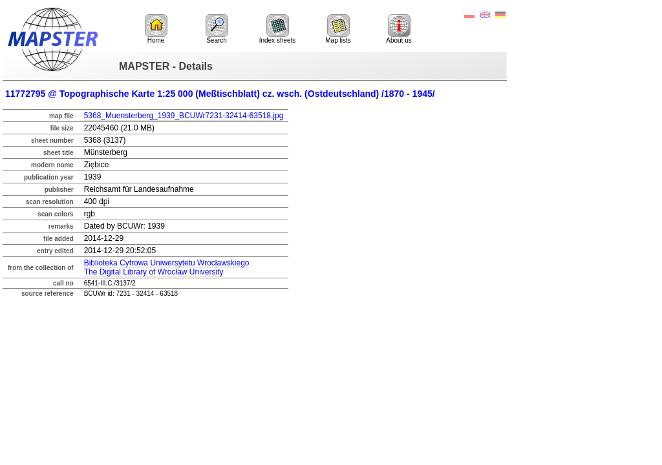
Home (156, 29)
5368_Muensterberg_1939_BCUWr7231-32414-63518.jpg (184, 115)
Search (217, 29)
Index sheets (277, 29)
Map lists (337, 29)
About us (398, 29)
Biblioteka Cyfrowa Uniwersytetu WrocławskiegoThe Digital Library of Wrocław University (167, 267)
